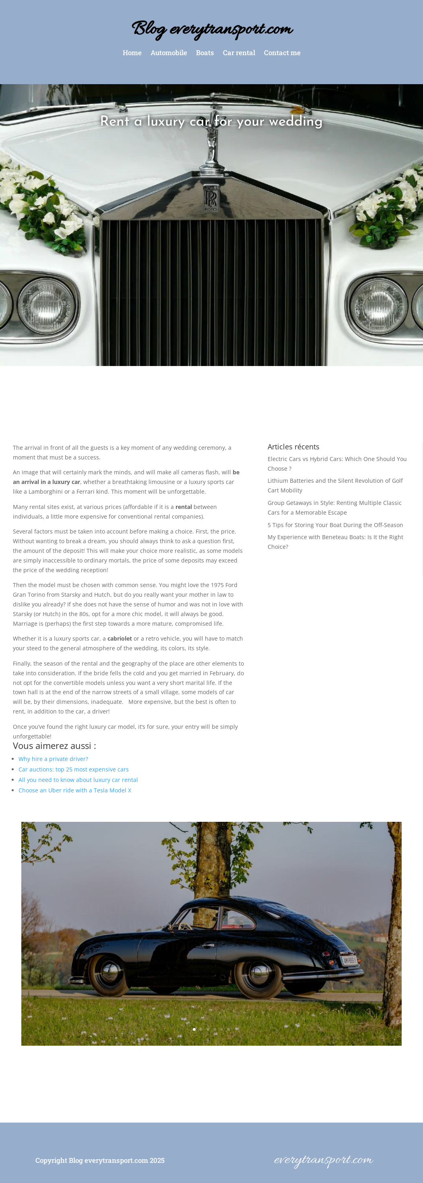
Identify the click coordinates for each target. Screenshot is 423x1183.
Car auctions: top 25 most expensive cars (74, 769)
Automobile (169, 53)
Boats (205, 53)
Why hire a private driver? (53, 759)
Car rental (239, 53)
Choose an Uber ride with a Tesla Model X (75, 790)
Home (132, 53)
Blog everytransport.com (211, 30)
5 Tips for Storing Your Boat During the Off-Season (335, 525)
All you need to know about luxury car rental (78, 780)
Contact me (282, 53)
